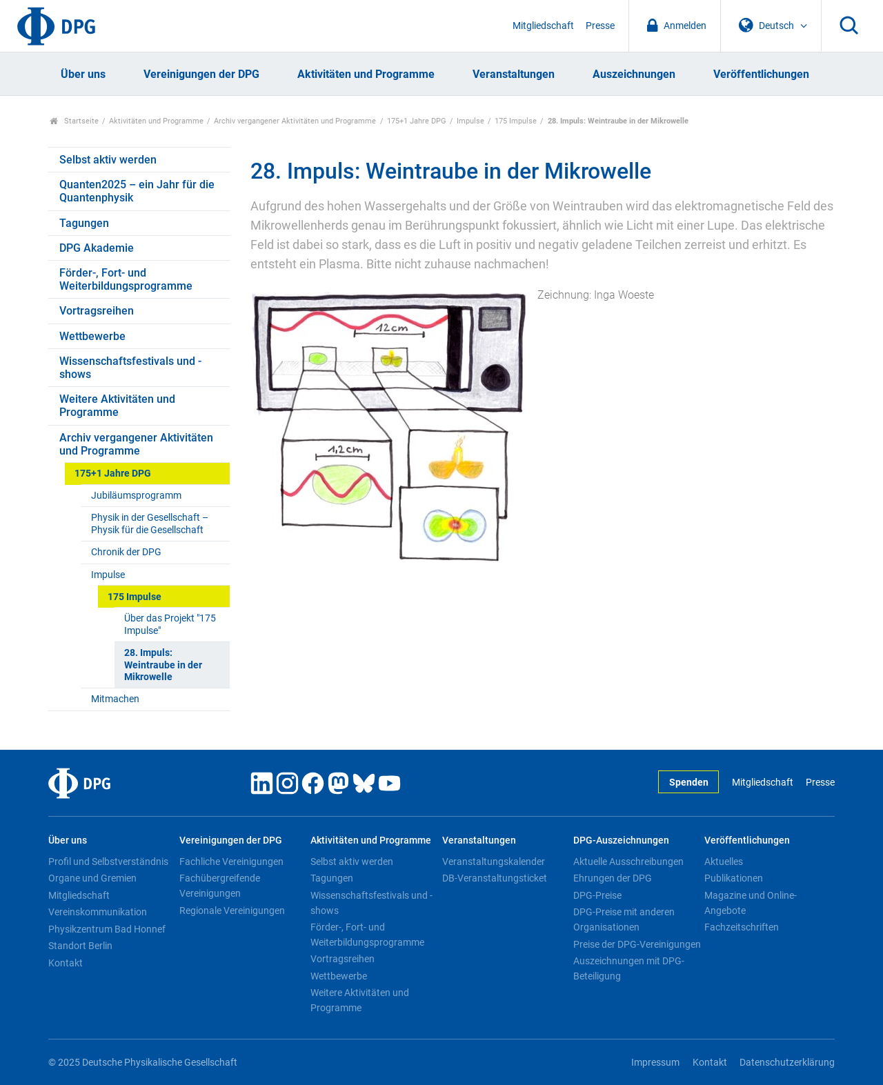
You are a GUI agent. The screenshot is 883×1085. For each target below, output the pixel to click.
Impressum (655, 1062)
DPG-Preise (597, 895)
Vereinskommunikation (97, 911)
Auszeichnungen (634, 74)
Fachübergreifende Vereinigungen (219, 886)
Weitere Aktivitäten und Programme (117, 405)
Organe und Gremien (92, 878)
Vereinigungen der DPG (201, 74)
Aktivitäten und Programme (366, 74)
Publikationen (733, 878)
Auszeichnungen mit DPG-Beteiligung (628, 968)
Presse (600, 26)
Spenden (688, 782)
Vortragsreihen (96, 310)
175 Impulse (516, 121)
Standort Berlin (80, 945)
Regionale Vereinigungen (232, 910)
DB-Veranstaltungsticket (494, 878)
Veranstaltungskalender (493, 861)
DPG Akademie (96, 248)
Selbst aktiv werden (108, 159)
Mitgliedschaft (543, 26)
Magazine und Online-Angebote (750, 903)
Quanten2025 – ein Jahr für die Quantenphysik (137, 191)
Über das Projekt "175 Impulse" (170, 624)
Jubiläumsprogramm (136, 495)
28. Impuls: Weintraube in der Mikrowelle (163, 665)
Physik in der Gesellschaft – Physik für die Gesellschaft (149, 523)
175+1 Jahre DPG (416, 121)
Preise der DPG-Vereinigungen (637, 944)
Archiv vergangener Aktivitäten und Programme (295, 121)
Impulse (470, 121)
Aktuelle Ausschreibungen (628, 861)
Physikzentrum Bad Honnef (107, 929)
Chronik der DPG (126, 552)
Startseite (74, 121)
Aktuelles (723, 861)
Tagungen (84, 223)
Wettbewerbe (92, 336)
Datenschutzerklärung (787, 1062)
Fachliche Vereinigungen (231, 861)
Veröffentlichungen (761, 74)
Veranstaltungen (514, 74)
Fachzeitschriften (741, 927)
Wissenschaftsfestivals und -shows (130, 368)
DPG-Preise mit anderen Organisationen (624, 919)
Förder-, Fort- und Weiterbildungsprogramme (125, 279)
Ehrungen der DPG (612, 878)
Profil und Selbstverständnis (108, 861)
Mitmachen (115, 699)
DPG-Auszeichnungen (621, 840)
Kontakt (65, 962)
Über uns (83, 74)
